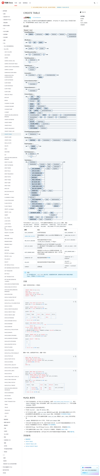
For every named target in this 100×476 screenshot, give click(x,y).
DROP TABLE (29, 441)
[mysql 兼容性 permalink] (36, 398)
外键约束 (71, 431)
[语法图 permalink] (30, 26)
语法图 (82, 18)
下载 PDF (83, 12)
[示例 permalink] (28, 281)
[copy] (76, 289)
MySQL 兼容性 (83, 22)
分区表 (68, 427)
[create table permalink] (41, 13)
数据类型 (28, 439)
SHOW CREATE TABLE (32, 446)
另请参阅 (82, 24)
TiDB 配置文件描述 (40, 276)
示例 (81, 20)
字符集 (48, 257)
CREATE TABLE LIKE (31, 444)
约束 (64, 429)
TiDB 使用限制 (51, 424)
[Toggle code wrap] (74, 289)
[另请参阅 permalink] (31, 435)
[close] (97, 468)
